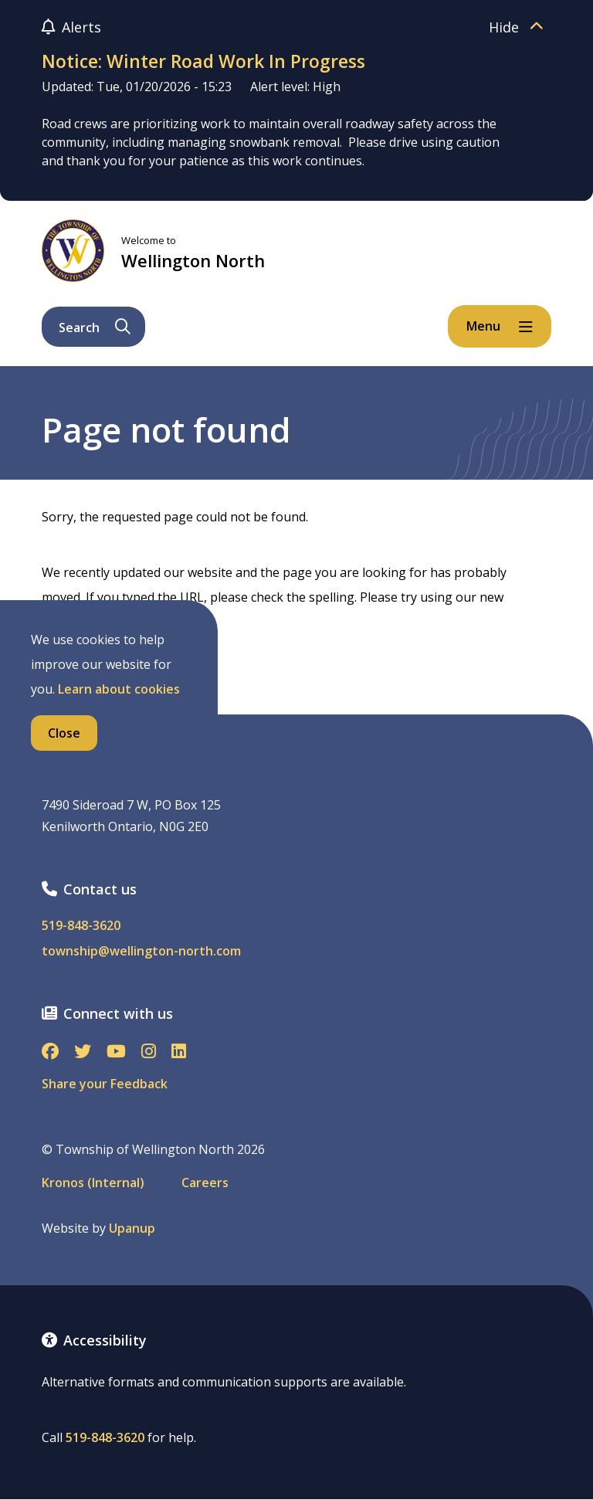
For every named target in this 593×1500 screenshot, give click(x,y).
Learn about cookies (119, 688)
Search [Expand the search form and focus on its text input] (94, 327)
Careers (205, 1183)
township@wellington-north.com (141, 951)
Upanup (132, 1228)
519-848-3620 (81, 925)
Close (64, 733)
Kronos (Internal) (93, 1183)
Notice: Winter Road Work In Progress (203, 61)
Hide (520, 27)
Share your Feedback (105, 1083)
